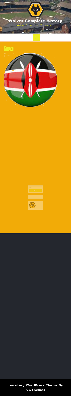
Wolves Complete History (35, 21)
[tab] (36, 37)
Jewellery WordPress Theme (33, 385)
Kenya (8, 48)
